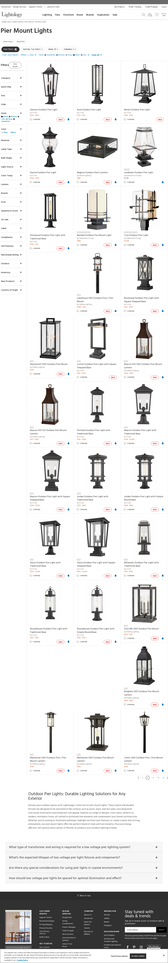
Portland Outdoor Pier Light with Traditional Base (98, 417)
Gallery (106, 894)
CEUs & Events (67, 910)
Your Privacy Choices (44, 908)
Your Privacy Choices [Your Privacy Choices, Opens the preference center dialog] (119, 956)
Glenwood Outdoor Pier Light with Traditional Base (55, 230)
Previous (138, 751)
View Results (23, 65)
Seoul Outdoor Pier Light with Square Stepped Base (97, 545)
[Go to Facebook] (128, 923)
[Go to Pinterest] (134, 923)
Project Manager (68, 903)
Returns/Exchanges (46, 897)
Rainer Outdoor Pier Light (139, 108)
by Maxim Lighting (89, 171)
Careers (87, 904)
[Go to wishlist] (157, 14)
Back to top (84, 871)
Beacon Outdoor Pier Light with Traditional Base (143, 417)
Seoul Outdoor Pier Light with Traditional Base (52, 545)
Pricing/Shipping (45, 900)
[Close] (164, 955)
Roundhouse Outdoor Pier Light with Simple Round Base (100, 608)
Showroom (6, 7)
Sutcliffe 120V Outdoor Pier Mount (144, 607)
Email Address (132, 906)
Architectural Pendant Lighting (110, 916)
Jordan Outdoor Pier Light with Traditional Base (97, 481)
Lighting (47, 15)
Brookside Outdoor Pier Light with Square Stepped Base (144, 290)
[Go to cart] (164, 14)
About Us (87, 890)
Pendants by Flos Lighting (110, 928)
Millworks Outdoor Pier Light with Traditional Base (144, 545)
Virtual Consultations (67, 898)
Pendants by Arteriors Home (112, 922)
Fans (57, 15)
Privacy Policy (130, 914)
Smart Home (9, 42)
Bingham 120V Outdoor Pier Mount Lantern (144, 669)
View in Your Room (67, 921)
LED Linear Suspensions (108, 934)
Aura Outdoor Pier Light (94, 108)
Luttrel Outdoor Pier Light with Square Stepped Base (98, 354)
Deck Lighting (29, 22)
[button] (19, 56)
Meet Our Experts (88, 899)
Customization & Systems (68, 915)
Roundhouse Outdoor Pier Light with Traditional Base (56, 608)
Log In (164, 7)
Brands (90, 15)
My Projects (119, 7)
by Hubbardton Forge (90, 231)
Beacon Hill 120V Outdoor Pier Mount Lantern (145, 354)
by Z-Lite (40, 111)
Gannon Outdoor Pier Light (51, 108)
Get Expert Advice (46, 926)
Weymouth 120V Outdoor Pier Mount (56, 352)
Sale (115, 15)
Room (80, 15)
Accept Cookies (138, 956)
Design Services (19, 7)
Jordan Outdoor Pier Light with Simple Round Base (142, 481)
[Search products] (143, 14)
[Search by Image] (150, 15)
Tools (64, 935)
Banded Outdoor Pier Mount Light (99, 229)
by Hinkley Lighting (89, 295)
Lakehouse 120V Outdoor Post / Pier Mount (100, 290)
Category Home (6, 22)
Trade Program (151, 7)
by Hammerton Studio (135, 171)
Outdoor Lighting (17, 22)
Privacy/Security (45, 904)
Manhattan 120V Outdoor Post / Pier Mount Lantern (55, 732)
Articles (107, 890)
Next (167, 751)
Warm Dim (23, 42)
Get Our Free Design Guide (18, 922)
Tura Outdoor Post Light (139, 229)
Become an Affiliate (88, 909)
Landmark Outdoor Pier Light (141, 168)
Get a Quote (44, 923)
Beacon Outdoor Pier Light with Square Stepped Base (53, 481)
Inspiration (103, 15)
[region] (84, 956)
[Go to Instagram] (141, 923)
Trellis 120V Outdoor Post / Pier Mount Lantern (142, 732)
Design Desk (67, 893)
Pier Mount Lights (40, 22)
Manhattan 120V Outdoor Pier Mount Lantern (100, 732)
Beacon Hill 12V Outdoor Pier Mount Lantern (55, 417)
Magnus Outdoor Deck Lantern (97, 168)
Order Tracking (135, 7)
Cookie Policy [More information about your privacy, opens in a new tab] (22, 960)
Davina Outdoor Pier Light (50, 168)
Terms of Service (145, 914)
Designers (107, 901)
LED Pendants (109, 911)
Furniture (68, 15)
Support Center (35, 7)
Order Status (44, 913)
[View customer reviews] (153, 923)
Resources (66, 938)
